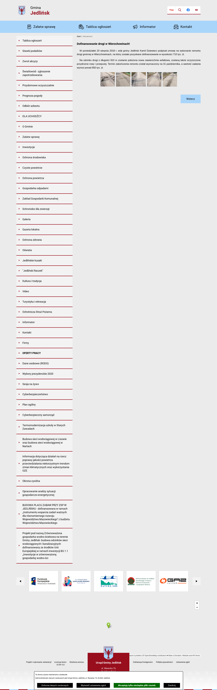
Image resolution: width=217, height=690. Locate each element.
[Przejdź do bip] (171, 10)
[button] (107, 86)
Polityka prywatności (164, 662)
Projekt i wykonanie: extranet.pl (38, 662)
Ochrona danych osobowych (54, 685)
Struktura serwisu (77, 662)
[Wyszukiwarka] (180, 10)
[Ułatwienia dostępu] (196, 10)
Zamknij (172, 685)
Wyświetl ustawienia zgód (93, 685)
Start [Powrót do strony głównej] (79, 36)
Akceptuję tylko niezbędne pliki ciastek (137, 685)
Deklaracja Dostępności (143, 662)
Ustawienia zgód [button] (183, 662)
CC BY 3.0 (60, 665)
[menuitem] (44, 41)
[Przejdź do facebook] (188, 10)
